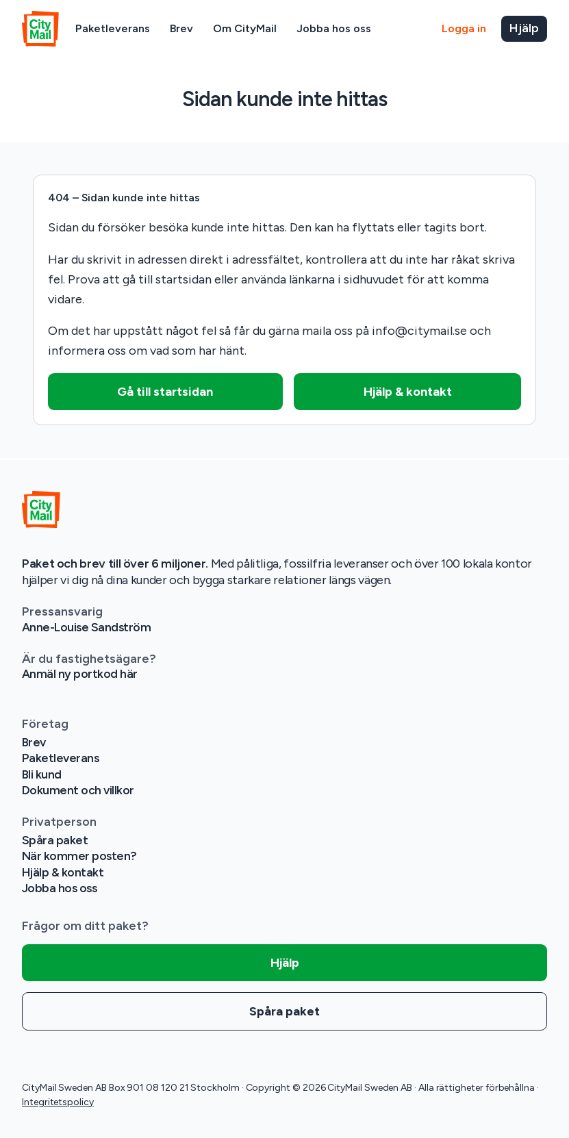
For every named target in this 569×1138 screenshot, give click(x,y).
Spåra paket (55, 840)
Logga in (464, 28)
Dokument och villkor (78, 790)
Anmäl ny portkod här (80, 673)
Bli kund (42, 774)
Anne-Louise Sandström (87, 627)
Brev (181, 28)
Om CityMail (245, 28)
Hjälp (524, 28)
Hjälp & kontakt (63, 872)
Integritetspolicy (58, 1102)
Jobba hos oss (333, 28)
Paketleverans (112, 28)
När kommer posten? (80, 855)
